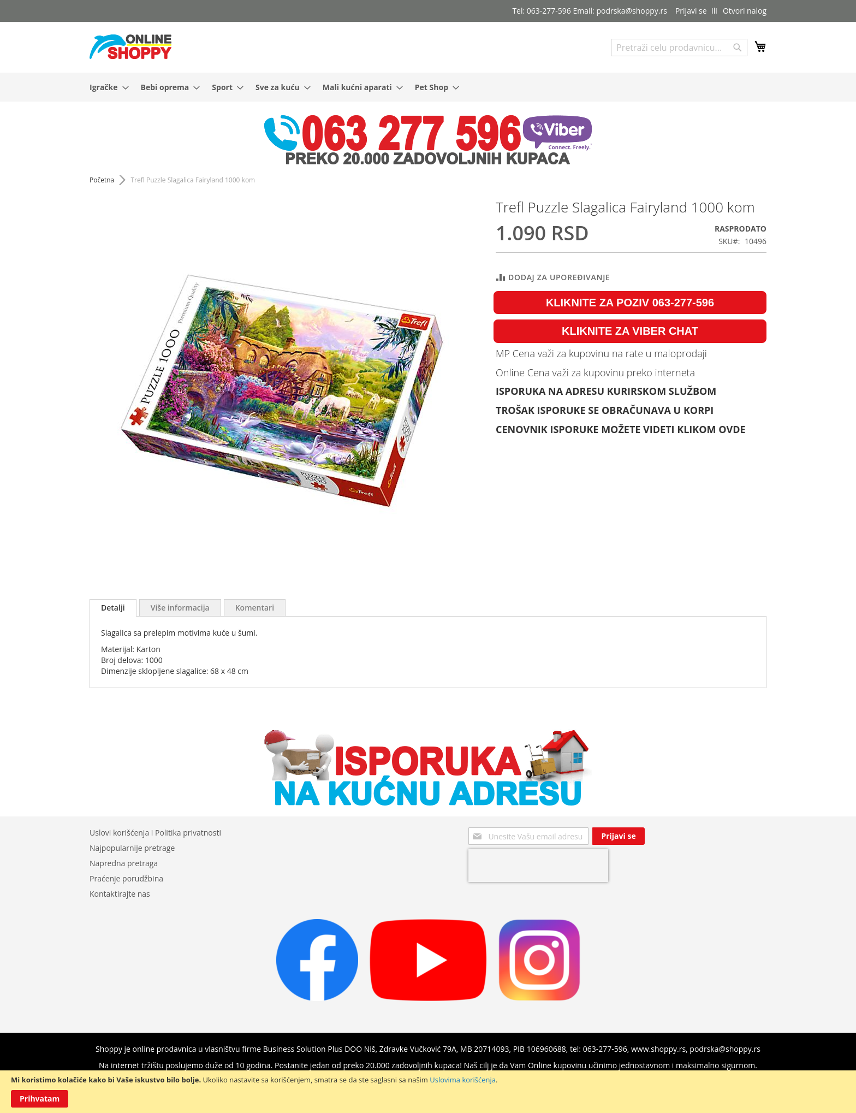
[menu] (428, 87)
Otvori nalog (744, 10)
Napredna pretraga (124, 863)
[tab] (113, 608)
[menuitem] (106, 87)
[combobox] (679, 47)
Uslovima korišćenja (463, 1080)
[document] (428, 1092)
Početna (102, 180)
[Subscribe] (618, 836)
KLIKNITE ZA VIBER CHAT (630, 331)
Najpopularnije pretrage (132, 848)
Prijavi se (691, 10)
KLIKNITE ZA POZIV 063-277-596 (630, 303)
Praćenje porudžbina (126, 878)
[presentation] (538, 865)
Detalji (113, 607)
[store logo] (130, 46)
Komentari (254, 607)
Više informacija (180, 607)
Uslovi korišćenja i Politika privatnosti (155, 832)
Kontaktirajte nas (120, 894)
